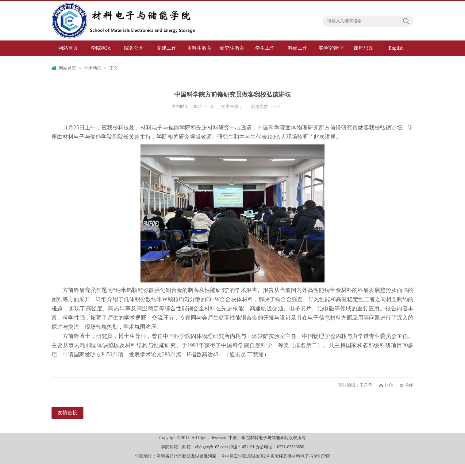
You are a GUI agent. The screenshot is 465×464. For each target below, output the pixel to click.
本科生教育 (199, 48)
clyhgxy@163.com (211, 447)
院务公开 (134, 48)
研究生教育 (232, 48)
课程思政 (363, 48)
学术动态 (92, 68)
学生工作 (265, 48)
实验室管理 (330, 48)
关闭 (409, 385)
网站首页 (68, 48)
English (396, 48)
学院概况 (101, 48)
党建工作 (166, 48)
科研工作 (298, 48)
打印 (389, 385)
